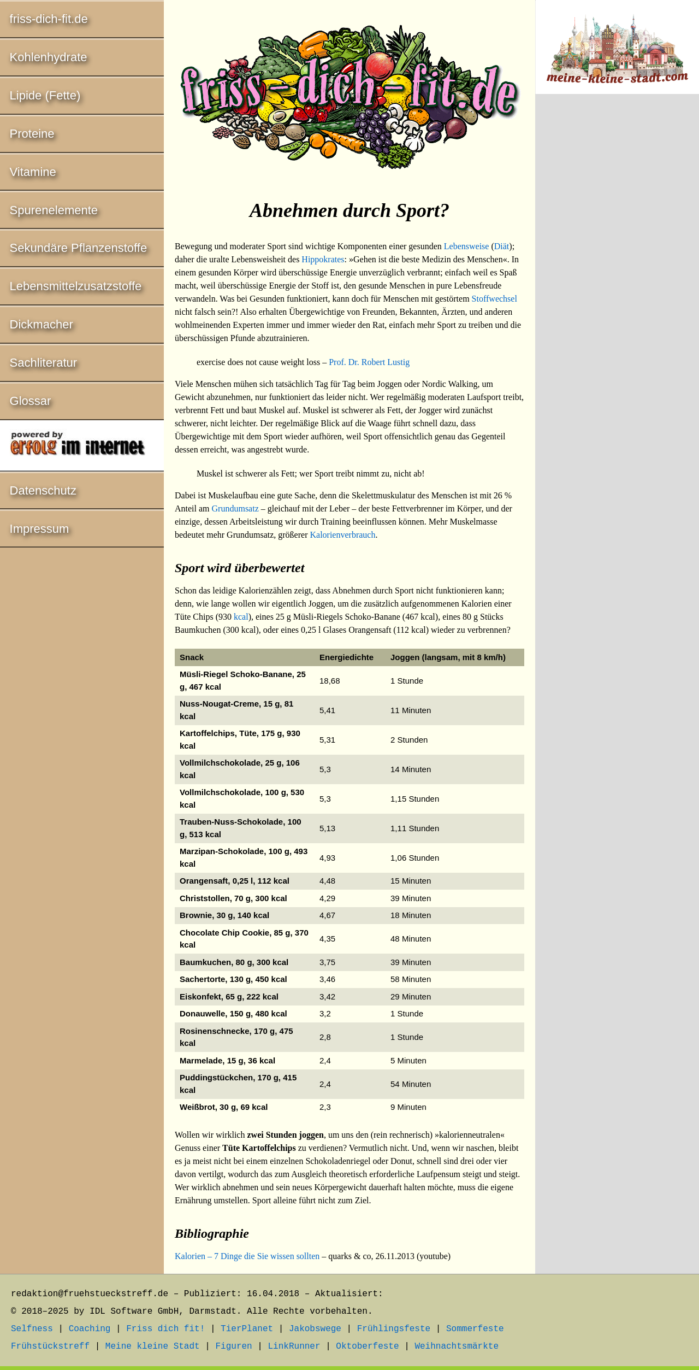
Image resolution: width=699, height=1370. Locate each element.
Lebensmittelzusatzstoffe (76, 286)
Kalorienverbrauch (342, 534)
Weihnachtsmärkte (456, 1346)
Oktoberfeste (367, 1346)
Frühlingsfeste (393, 1329)
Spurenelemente (54, 210)
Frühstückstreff (50, 1346)
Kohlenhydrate (48, 57)
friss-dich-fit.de (49, 19)
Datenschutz (43, 490)
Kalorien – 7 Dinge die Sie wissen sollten (247, 1256)
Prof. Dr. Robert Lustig (369, 362)
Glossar (30, 401)
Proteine (32, 133)
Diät (502, 246)
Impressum (39, 529)
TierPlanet (247, 1329)
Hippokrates (322, 259)
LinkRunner (294, 1346)
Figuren (233, 1346)
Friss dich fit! (165, 1329)
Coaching (90, 1329)
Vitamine (33, 172)
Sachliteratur (44, 362)
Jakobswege (315, 1329)
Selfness (32, 1329)
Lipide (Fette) (45, 95)
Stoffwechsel (494, 298)
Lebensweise (466, 246)
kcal (241, 616)
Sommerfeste (475, 1329)
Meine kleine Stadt (152, 1346)
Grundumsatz (235, 508)
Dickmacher (41, 324)
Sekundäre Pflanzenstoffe (78, 248)
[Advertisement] (617, 284)
